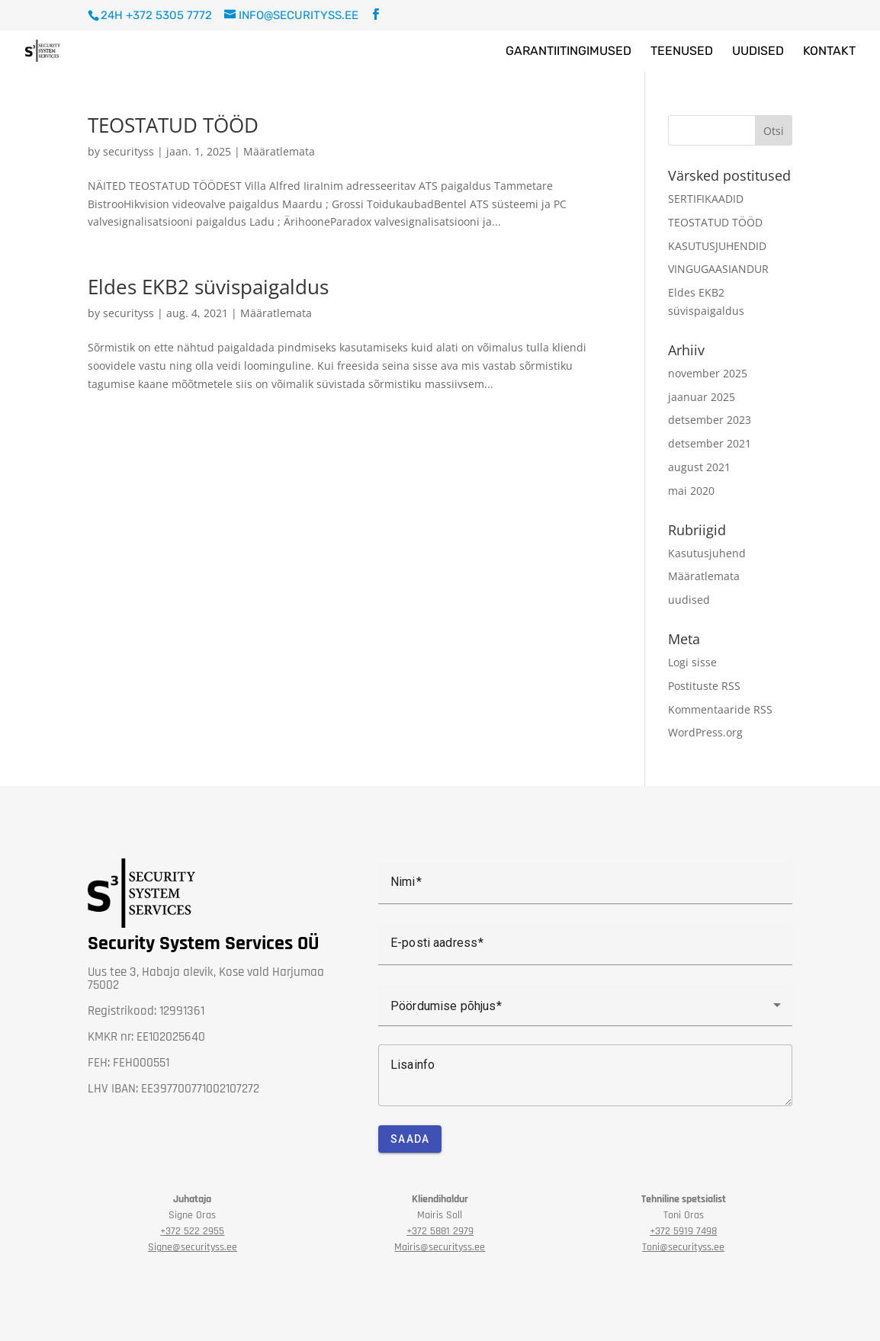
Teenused (681, 52)
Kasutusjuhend (707, 553)
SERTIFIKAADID (706, 198)
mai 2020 (691, 490)
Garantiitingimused (568, 52)
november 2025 (707, 373)
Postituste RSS (704, 686)
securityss (128, 151)
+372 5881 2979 (440, 1231)
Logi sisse (692, 662)
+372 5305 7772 (169, 15)
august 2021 (699, 467)
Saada (409, 1139)
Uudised (758, 52)
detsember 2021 (709, 443)
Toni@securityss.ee (683, 1247)
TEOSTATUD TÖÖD (173, 125)
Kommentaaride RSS (720, 709)
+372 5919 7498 (683, 1231)
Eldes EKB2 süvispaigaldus (208, 286)
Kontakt (829, 52)
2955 (192, 1231)
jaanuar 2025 (701, 397)
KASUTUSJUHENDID (717, 246)
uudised (689, 599)
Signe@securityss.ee (192, 1247)
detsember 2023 (709, 419)
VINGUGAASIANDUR (718, 268)
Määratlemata (279, 151)
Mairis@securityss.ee (439, 1247)
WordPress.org (705, 732)
